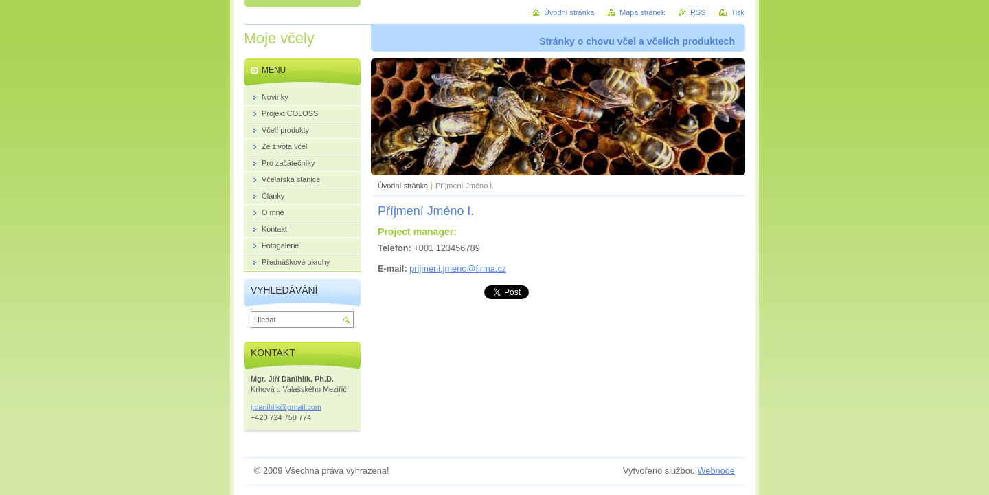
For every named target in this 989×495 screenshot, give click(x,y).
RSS (697, 12)
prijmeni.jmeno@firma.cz (457, 268)
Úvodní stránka (403, 186)
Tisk (737, 12)
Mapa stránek (642, 12)
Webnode (716, 470)
